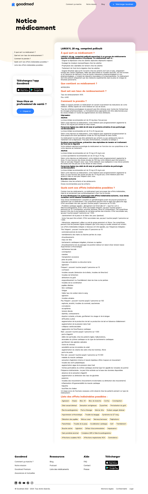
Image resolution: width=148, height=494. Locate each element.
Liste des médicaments (59, 469)
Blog (103, 4)
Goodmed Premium (23, 469)
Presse (86, 469)
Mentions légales (107, 489)
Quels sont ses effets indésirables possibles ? (31, 62)
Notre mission (91, 4)
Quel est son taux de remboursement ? (28, 55)
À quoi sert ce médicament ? (25, 52)
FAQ (85, 462)
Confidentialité (121, 489)
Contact (87, 465)
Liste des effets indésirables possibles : (29, 65)
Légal (131, 489)
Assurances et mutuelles (25, 473)
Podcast (53, 465)
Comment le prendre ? (22, 58)
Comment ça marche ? (24, 462)
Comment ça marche (73, 4)
